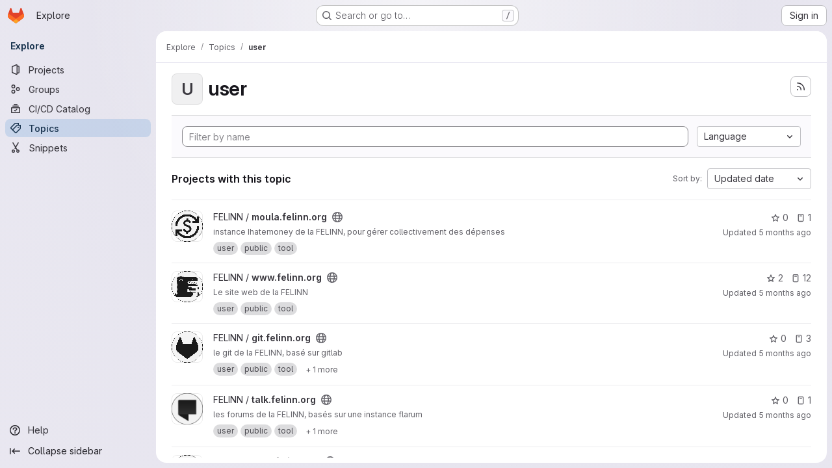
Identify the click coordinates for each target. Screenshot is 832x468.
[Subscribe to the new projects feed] (800, 86)
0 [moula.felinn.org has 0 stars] (779, 217)
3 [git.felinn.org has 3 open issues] (802, 338)
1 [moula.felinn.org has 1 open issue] (803, 217)
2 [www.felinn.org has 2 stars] (774, 277)
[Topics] (78, 128)
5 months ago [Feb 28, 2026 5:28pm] (785, 353)
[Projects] (78, 69)
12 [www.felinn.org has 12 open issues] (801, 277)
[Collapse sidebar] (78, 451)
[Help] (78, 430)
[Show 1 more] (322, 369)
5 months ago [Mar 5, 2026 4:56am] (785, 232)
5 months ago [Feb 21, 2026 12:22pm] (785, 415)
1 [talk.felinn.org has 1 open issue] (803, 400)
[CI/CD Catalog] (78, 108)
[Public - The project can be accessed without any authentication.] (337, 217)
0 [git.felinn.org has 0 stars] (777, 338)
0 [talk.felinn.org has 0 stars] (779, 400)
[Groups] (78, 89)
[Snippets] (78, 147)
